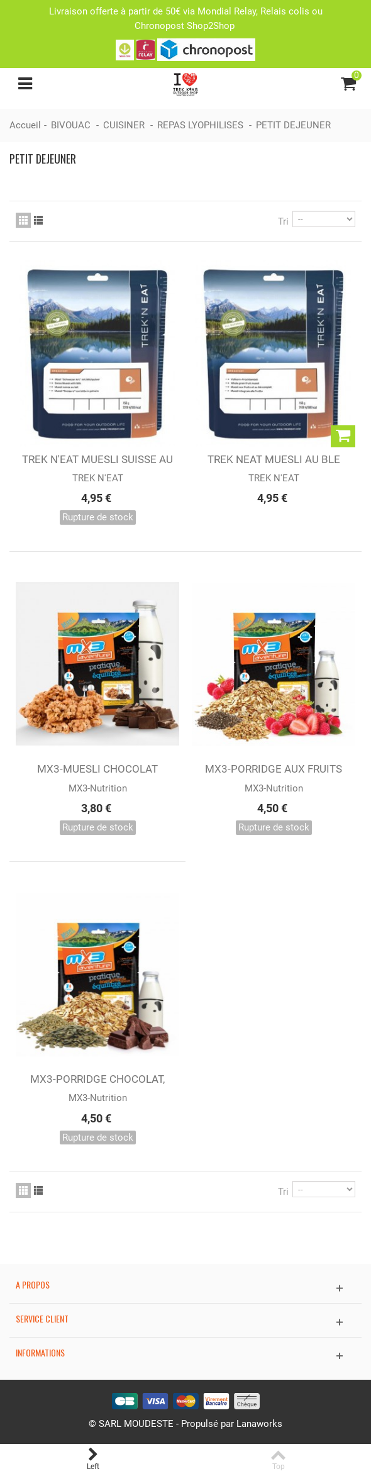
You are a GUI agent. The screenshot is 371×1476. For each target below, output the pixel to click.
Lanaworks (259, 1423)
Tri (283, 221)
